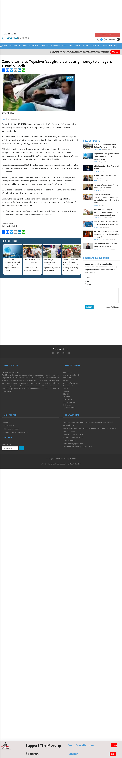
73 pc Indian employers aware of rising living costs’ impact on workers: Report (12, 264)
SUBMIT (89, 307)
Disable (65, 388)
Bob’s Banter (68, 377)
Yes (87, 278)
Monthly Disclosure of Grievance (15, 432)
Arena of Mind (68, 372)
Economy (66, 391)
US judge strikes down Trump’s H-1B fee (107, 167)
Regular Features (98, 45)
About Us (6, 422)
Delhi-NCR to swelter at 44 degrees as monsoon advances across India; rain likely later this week (32, 264)
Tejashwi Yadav (8, 223)
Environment (67, 405)
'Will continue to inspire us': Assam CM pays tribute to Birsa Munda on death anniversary (106, 212)
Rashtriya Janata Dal (9, 226)
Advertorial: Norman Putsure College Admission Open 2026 (105, 145)
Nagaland (13, 45)
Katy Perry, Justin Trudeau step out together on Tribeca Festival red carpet (106, 234)
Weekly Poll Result (112, 307)
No (87, 281)
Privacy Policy (8, 425)
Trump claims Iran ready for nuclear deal (105, 176)
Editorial (23, 45)
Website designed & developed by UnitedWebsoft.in (61, 464)
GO (21, 448)
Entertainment (53, 45)
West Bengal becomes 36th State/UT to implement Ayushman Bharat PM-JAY (52, 264)
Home (4, 45)
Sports (85, 45)
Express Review (69, 407)
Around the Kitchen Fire (71, 375)
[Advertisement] (61, 15)
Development (68, 386)
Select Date (6, 444)
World (64, 45)
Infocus (112, 45)
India (43, 45)
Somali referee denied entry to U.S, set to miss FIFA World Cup (106, 223)
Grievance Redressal (11, 429)
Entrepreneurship (69, 402)
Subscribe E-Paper (107, 35)
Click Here (115, 52)
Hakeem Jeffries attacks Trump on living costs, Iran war (106, 186)
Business (66, 380)
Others (88, 284)
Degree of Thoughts (70, 383)
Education (66, 397)
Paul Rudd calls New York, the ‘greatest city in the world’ (105, 245)
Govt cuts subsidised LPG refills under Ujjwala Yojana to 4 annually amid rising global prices (71, 264)
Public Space (74, 45)
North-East (34, 45)
